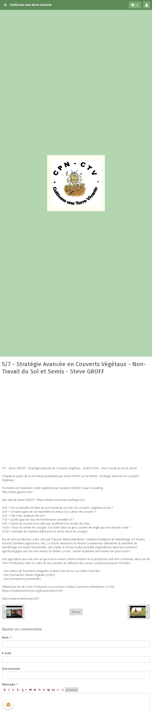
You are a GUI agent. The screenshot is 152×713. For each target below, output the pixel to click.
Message (8, 684)
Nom (5, 637)
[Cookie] (8, 704)
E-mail (6, 653)
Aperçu (71, 689)
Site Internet (11, 669)
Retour (76, 612)
